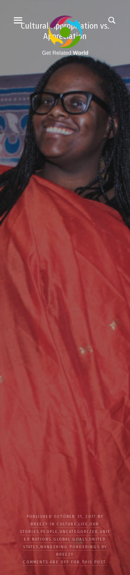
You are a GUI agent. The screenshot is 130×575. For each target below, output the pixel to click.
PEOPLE (49, 531)
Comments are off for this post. (65, 562)
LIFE (83, 524)
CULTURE (67, 524)
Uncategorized (79, 531)
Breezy (39, 524)
